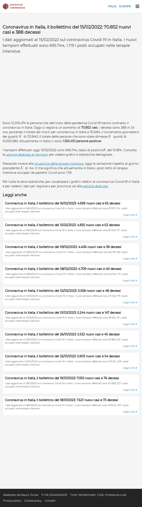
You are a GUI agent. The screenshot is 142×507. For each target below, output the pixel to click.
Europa (125, 6)
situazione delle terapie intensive (58, 164)
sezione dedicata (95, 186)
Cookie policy (33, 500)
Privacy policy (12, 500)
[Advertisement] (71, 89)
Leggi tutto (130, 214)
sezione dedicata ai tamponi (27, 155)
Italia (112, 6)
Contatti (50, 500)
